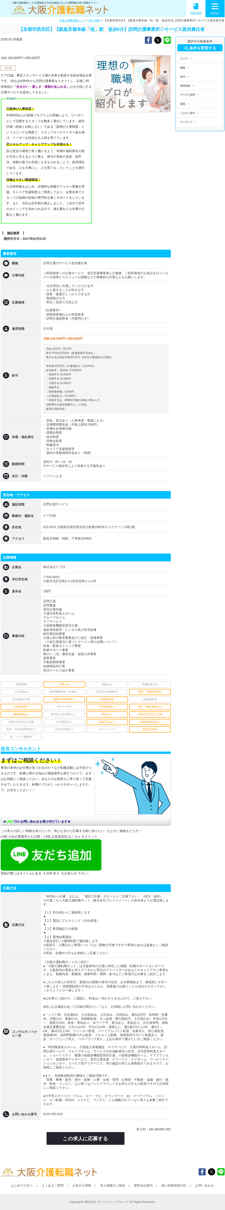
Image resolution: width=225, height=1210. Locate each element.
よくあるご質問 (53, 1185)
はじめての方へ (22, 1185)
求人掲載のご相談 (112, 1185)
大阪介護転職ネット (72, 20)
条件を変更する (200, 48)
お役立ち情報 (81, 1185)
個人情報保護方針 (173, 1185)
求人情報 (94, 20)
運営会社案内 (143, 1185)
